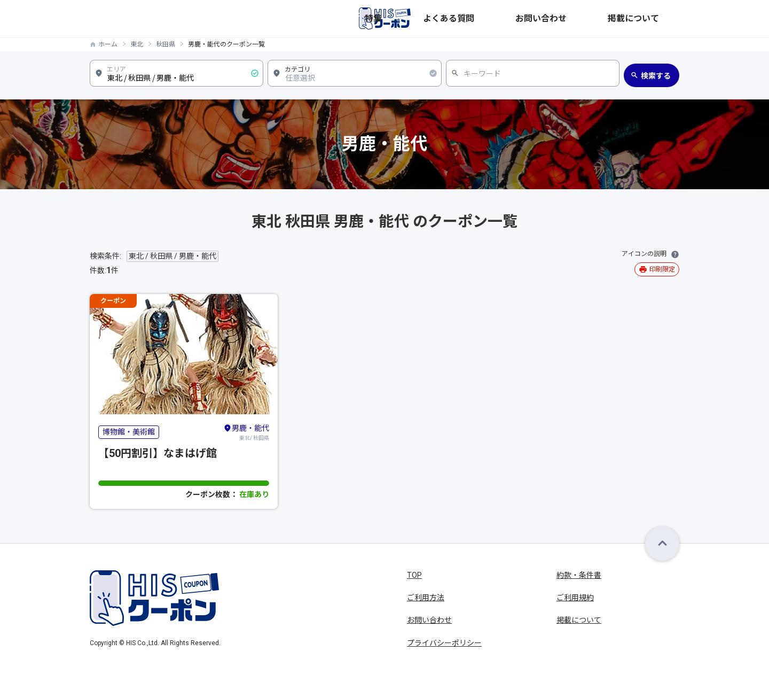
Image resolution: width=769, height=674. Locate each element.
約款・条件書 (578, 575)
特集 (498, 18)
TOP (414, 575)
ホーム (107, 44)
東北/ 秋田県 (246, 432)
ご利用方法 (425, 597)
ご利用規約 (575, 597)
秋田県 (165, 44)
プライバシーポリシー (444, 643)
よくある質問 (541, 18)
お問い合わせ (599, 18)
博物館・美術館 (129, 432)
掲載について (656, 18)
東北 (136, 44)
